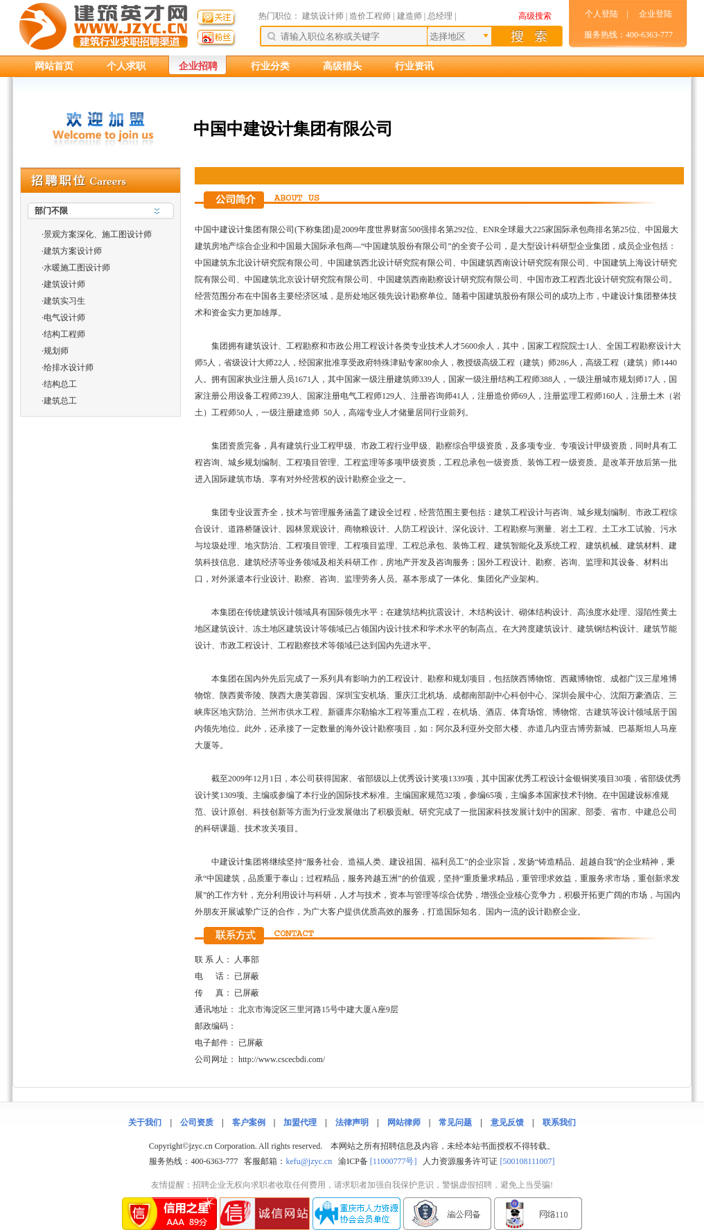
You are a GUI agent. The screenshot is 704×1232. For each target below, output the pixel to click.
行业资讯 (414, 66)
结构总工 (60, 384)
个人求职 (126, 66)
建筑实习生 (64, 301)
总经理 (440, 16)
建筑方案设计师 (73, 251)
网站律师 (404, 1122)
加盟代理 (300, 1122)
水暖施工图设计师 (77, 267)
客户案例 (248, 1122)
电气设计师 (64, 317)
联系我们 (559, 1122)
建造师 (409, 16)
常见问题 (455, 1122)
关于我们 (144, 1122)
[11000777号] (393, 1161)
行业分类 (270, 66)
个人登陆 (601, 14)
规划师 (56, 351)
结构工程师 (64, 334)
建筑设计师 (324, 16)
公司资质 (196, 1122)
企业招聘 (198, 66)
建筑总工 (60, 401)
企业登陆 (655, 14)
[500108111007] (527, 1161)
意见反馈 (507, 1122)
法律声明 (352, 1122)
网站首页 (54, 66)
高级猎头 (342, 66)
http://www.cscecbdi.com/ (281, 1059)
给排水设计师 (69, 367)
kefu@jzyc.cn (308, 1161)
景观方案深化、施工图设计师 (98, 234)
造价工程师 (370, 16)
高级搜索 (535, 16)
